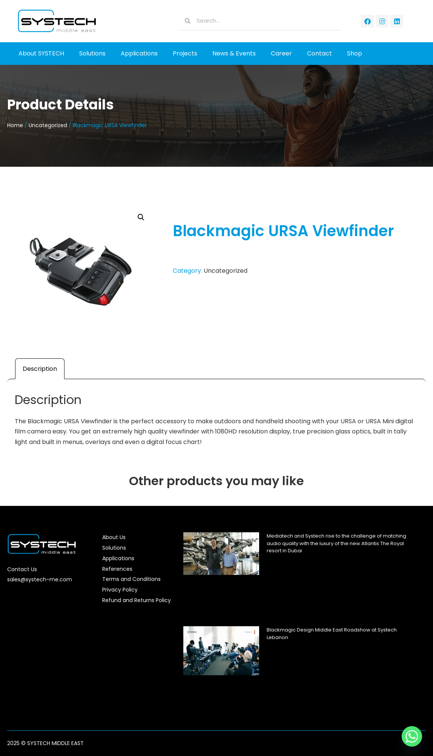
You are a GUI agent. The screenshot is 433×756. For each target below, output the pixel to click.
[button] (141, 217)
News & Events (234, 53)
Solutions (92, 53)
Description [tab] (40, 368)
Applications (139, 53)
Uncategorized (48, 125)
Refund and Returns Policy (136, 600)
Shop (354, 53)
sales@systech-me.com (39, 579)
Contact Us (22, 569)
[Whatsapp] (412, 736)
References (117, 569)
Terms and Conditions (131, 579)
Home (15, 125)
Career (281, 53)
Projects (185, 53)
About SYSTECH (41, 53)
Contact (319, 53)
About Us (114, 537)
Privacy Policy (120, 589)
